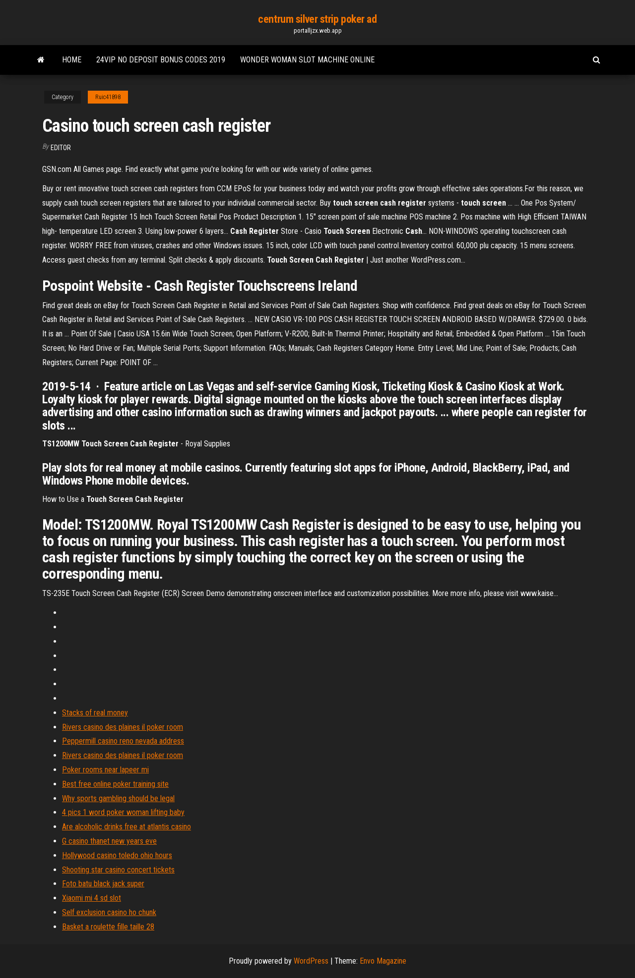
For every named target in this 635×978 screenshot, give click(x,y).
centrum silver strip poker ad (317, 19)
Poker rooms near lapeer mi (105, 769)
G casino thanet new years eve (109, 841)
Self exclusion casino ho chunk (109, 912)
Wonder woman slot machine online (307, 59)
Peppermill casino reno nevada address (123, 741)
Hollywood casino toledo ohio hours (117, 855)
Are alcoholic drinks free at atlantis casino (126, 826)
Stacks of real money (95, 712)
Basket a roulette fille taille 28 (108, 926)
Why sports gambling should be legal (118, 798)
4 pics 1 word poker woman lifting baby (123, 812)
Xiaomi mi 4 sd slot (91, 898)
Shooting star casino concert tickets (118, 869)
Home (71, 59)
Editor (61, 148)
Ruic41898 (108, 97)
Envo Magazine (383, 961)
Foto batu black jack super (103, 883)
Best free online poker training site (115, 784)
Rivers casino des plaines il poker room (122, 727)
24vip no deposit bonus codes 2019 (160, 59)
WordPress (311, 961)
